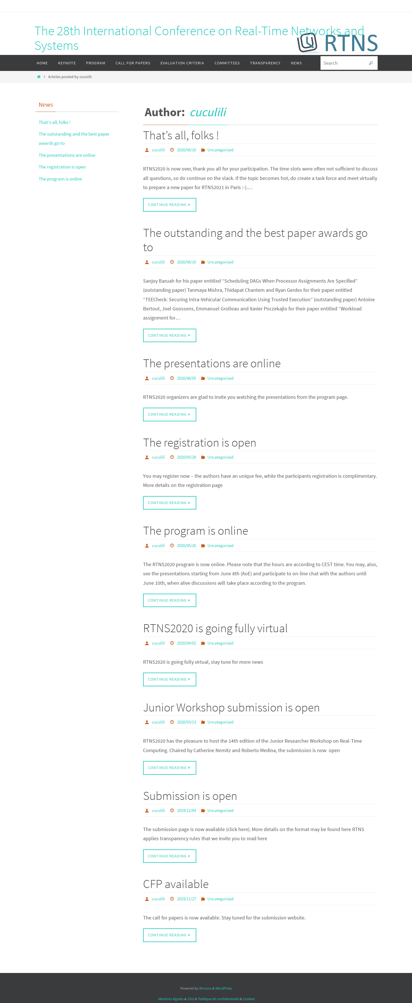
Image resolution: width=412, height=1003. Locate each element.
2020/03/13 (188, 721)
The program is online (195, 529)
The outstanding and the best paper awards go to (255, 239)
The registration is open (199, 441)
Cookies (248, 997)
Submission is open (190, 794)
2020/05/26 (188, 545)
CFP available (176, 882)
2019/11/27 (188, 897)
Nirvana (205, 986)
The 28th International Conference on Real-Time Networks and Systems (199, 37)
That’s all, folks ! (181, 135)
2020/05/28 (188, 456)
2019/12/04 (188, 809)
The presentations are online (212, 362)
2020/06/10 (188, 149)
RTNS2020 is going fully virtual (215, 627)
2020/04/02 (188, 642)
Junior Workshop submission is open (231, 706)
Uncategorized (225, 149)
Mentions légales (170, 997)
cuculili (207, 111)
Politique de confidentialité (218, 997)
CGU (190, 997)
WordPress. (223, 986)
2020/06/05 (188, 377)
